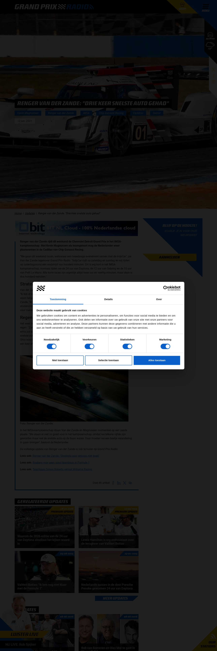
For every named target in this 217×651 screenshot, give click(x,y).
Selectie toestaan (108, 360)
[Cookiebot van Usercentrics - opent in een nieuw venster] (165, 288)
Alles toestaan (156, 360)
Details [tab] (108, 299)
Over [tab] (159, 299)
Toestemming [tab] (58, 299)
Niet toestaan (60, 360)
